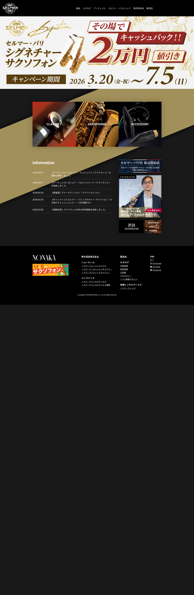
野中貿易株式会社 (90, 256)
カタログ (87, 8)
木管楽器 (123, 265)
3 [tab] (97, 86)
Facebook (156, 270)
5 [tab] (104, 86)
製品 (78, 8)
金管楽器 (123, 269)
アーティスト (100, 8)
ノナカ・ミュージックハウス (94, 265)
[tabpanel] (97, 52)
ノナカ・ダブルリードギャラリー (96, 272)
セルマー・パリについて (119, 8)
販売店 (150, 8)
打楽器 (122, 272)
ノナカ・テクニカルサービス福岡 (96, 284)
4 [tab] (101, 86)
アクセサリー (125, 275)
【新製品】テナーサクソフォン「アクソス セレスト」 (76, 192)
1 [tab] (89, 86)
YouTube (155, 266)
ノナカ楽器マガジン (128, 279)
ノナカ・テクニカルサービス (94, 281)
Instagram (156, 263)
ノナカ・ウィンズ (127, 288)
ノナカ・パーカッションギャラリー (97, 269)
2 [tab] (93, 86)
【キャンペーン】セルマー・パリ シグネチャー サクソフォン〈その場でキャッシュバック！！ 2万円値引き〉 (81, 201)
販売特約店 (139, 8)
